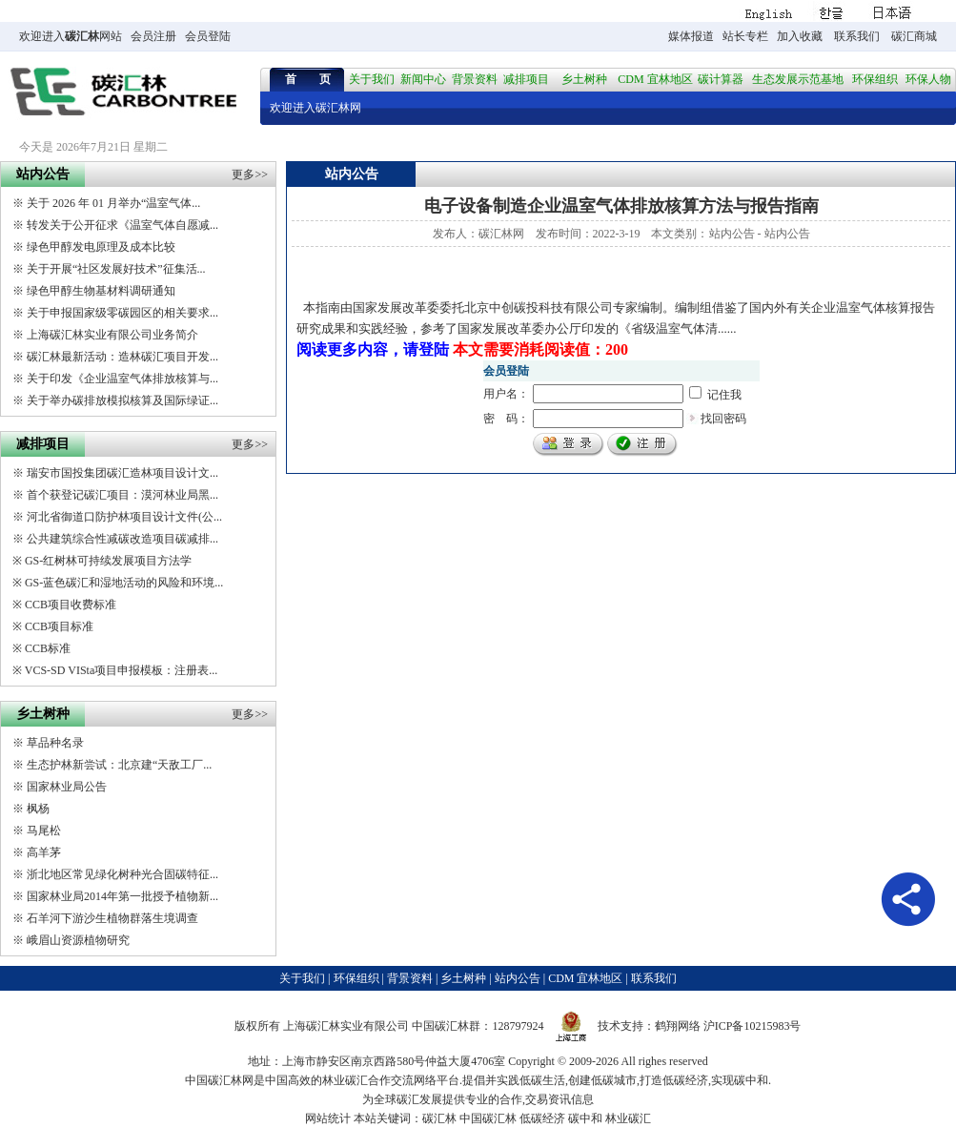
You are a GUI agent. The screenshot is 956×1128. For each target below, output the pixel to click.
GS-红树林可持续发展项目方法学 (108, 560)
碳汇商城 (914, 36)
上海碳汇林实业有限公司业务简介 (112, 334)
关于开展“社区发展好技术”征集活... (116, 269)
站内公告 (732, 233)
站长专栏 (745, 36)
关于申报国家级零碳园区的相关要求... (122, 312)
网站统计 (328, 1118)
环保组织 (875, 79)
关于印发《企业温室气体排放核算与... (122, 378)
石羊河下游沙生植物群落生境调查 (112, 918)
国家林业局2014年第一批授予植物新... (122, 896)
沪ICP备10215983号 (752, 1026)
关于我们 (372, 79)
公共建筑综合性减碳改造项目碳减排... (122, 538)
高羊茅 (44, 852)
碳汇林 (82, 36)
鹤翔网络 (678, 1026)
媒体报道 (691, 36)
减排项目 (526, 79)
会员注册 (153, 36)
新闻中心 (423, 79)
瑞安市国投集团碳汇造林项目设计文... (122, 473)
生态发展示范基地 (798, 79)
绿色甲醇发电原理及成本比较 (101, 247)
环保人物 (928, 79)
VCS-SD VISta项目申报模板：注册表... (121, 670)
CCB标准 (48, 648)
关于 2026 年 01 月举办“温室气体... (113, 203)
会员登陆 (208, 36)
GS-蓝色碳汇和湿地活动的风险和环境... (124, 582)
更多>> (250, 174)
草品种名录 (55, 742)
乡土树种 (584, 79)
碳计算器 (720, 79)
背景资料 (475, 79)
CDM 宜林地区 (655, 79)
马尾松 (44, 830)
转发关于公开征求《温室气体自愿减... (122, 225)
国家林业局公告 (67, 786)
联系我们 (857, 36)
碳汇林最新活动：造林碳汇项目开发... (122, 356)
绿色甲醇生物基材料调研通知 (101, 290)
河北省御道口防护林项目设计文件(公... (124, 516)
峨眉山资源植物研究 (78, 940)
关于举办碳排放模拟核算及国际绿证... (122, 400)
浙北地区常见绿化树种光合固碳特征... (122, 874)
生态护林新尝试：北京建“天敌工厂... (119, 764)
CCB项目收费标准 (70, 604)
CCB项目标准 (59, 626)
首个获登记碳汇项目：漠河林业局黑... (122, 495)
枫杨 (38, 808)
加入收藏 (800, 36)
